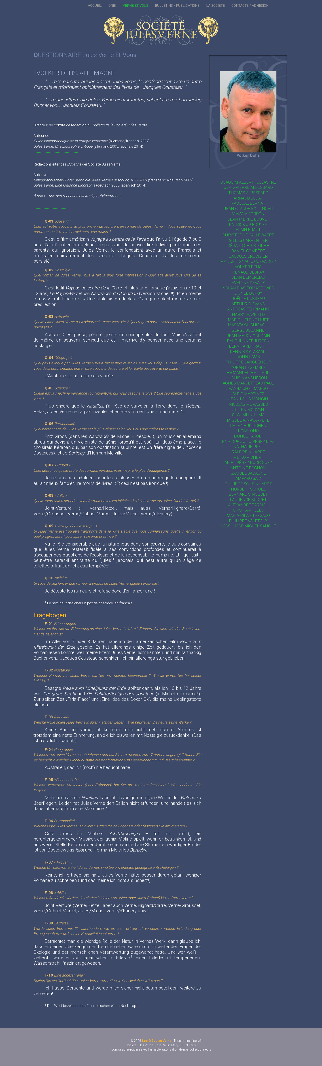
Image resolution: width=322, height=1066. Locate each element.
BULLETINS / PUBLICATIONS (177, 6)
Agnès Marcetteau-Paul (248, 383)
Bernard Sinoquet (248, 494)
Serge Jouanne (248, 330)
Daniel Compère (248, 250)
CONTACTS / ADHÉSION (250, 6)
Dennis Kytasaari (248, 351)
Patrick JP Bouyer (248, 224)
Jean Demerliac (248, 277)
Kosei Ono (248, 430)
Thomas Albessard (248, 192)
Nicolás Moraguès (248, 404)
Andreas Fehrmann (248, 309)
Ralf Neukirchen (248, 425)
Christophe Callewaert (248, 235)
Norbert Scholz (248, 489)
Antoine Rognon (248, 467)
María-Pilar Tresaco (248, 515)
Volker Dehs (248, 266)
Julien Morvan (248, 409)
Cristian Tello (248, 510)
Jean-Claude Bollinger (248, 208)
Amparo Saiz (248, 478)
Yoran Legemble (248, 367)
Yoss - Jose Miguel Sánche (248, 526)
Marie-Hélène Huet (248, 319)
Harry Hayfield (248, 314)
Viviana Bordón (248, 213)
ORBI (112, 6)
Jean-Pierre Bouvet (248, 219)
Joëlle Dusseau (248, 298)
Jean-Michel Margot (248, 388)
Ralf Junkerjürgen (248, 340)
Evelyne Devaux (248, 282)
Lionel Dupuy (248, 293)
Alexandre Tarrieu (248, 505)
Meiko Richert (248, 457)
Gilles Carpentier (248, 240)
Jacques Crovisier (248, 256)
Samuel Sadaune (248, 473)
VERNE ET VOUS (135, 6)
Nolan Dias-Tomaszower (248, 288)
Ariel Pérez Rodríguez (248, 462)
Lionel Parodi (248, 436)
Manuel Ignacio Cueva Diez (248, 261)
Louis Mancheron (248, 378)
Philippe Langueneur (248, 362)
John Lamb (248, 356)
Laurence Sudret (248, 499)
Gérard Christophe (248, 245)
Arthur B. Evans (248, 304)
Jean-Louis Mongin (248, 399)
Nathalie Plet (248, 446)
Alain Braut (248, 229)
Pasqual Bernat (248, 203)
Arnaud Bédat (248, 198)
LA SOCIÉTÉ (215, 6)
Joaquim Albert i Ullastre (248, 182)
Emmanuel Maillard (248, 372)
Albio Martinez (248, 393)
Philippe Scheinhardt (248, 483)
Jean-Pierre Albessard (248, 187)
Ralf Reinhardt (248, 452)
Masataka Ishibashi (248, 325)
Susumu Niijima (248, 414)
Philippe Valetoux (248, 520)
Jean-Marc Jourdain (248, 335)
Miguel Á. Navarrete (248, 420)
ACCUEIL (95, 6)
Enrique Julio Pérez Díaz (248, 441)
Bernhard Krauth (248, 346)
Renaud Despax (248, 272)
